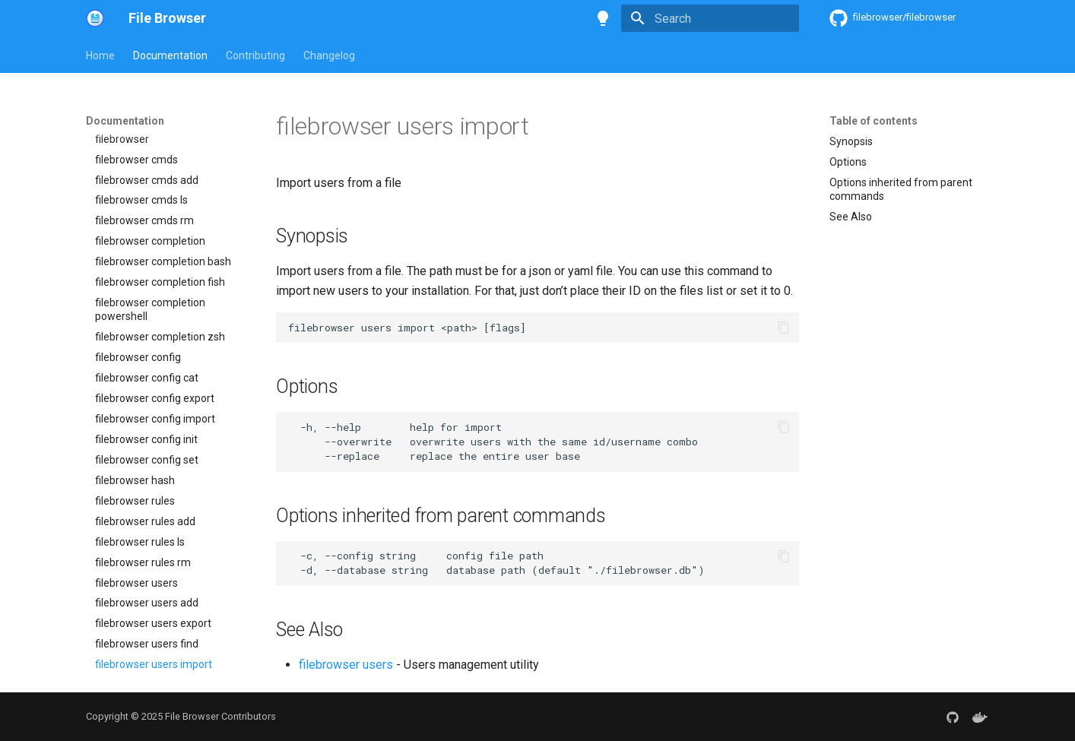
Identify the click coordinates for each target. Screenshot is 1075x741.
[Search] (710, 18)
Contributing (255, 55)
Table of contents (873, 121)
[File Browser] (95, 18)
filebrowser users (346, 664)
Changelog (329, 55)
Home (100, 55)
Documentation (170, 55)
